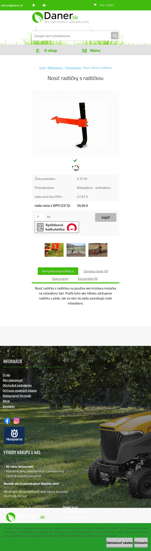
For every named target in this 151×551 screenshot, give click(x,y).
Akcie (6, 401)
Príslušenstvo (73, 68)
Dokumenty (60, 278)
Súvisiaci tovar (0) (95, 271)
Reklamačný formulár (17, 395)
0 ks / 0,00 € (107, 5)
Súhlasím (141, 542)
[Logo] (60, 20)
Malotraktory (55, 68)
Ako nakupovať (13, 380)
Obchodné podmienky (17, 385)
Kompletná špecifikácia (58, 271)
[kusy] (40, 216)
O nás (6, 374)
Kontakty (9, 406)
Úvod (42, 68)
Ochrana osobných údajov (20, 390)
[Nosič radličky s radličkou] (75, 92)
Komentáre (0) (88, 278)
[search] (114, 36)
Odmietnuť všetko (119, 542)
